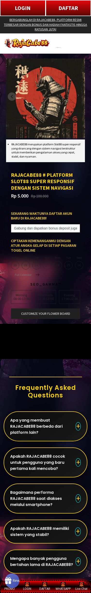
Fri (26, 262)
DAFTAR (68, 7)
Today (15, 262)
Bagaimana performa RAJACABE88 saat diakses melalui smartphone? (36, 498)
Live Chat (81, 586)
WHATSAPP (63, 586)
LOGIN (23, 7)
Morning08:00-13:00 (22, 297)
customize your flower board (45, 313)
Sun (47, 262)
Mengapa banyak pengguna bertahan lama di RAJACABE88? (41, 561)
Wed (79, 262)
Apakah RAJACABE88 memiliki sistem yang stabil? (39, 531)
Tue (68, 262)
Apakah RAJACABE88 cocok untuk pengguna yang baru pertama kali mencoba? (37, 462)
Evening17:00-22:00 (70, 297)
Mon (58, 262)
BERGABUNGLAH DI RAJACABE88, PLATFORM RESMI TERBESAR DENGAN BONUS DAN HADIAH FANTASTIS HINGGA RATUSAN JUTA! (45, 24)
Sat (36, 262)
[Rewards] (12, 580)
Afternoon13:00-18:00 (46, 297)
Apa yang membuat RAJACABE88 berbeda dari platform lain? (36, 426)
